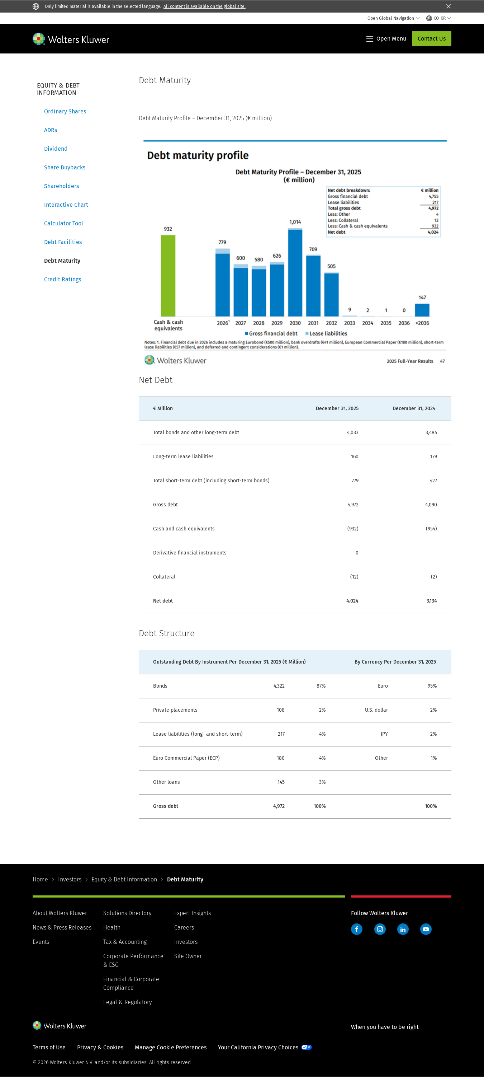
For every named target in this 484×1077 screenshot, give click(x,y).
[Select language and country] (438, 18)
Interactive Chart (66, 204)
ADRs (50, 130)
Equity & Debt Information (124, 879)
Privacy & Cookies (100, 1047)
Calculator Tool (63, 223)
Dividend (56, 148)
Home (40, 879)
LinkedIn (403, 929)
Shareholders (61, 186)
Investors (69, 879)
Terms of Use (49, 1047)
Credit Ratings (62, 279)
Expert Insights (192, 913)
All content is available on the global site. (204, 6)
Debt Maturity (62, 260)
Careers (184, 927)
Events (41, 941)
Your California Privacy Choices (258, 1047)
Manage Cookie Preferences (171, 1047)
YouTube (426, 929)
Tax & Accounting (125, 941)
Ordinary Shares (65, 111)
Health (111, 927)
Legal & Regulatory (127, 1002)
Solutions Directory (127, 913)
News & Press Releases (62, 927)
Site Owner (188, 956)
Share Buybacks (64, 167)
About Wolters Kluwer (60, 913)
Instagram (380, 929)
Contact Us (432, 38)
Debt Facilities (63, 242)
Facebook (356, 929)
